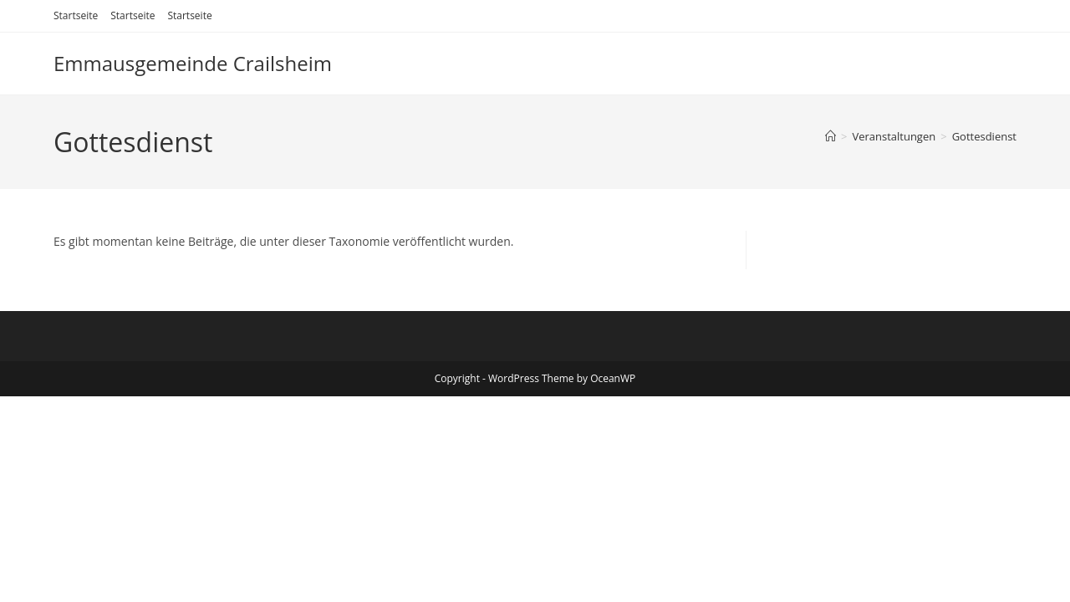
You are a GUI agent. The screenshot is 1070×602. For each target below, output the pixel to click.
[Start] (830, 136)
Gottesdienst (984, 136)
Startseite (76, 15)
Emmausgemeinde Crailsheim (193, 63)
